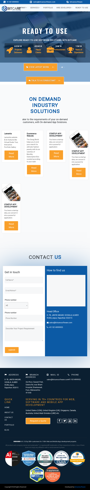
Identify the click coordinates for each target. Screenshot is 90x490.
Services (34, 8)
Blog (71, 12)
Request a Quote (38, 420)
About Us (9, 412)
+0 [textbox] (7, 305)
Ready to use (82, 8)
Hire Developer (63, 8)
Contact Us (82, 12)
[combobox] (16, 305)
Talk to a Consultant (44, 80)
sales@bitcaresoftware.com (42, 2)
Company (21, 8)
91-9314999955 (11, 2)
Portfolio (48, 8)
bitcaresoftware (74, 2)
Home (7, 407)
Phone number (11, 300)
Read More (11, 155)
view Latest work (39, 67)
